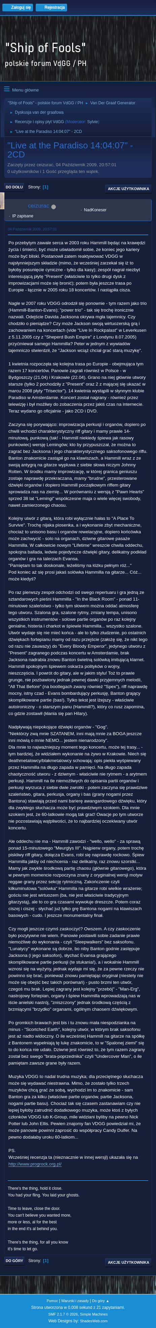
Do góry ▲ (100, 1301)
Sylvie (92, 121)
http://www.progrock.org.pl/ (35, 1164)
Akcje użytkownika (128, 189)
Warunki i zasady (75, 1301)
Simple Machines (94, 1314)
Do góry (14, 1261)
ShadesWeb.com (93, 1321)
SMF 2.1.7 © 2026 (63, 1314)
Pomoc (52, 1301)
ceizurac (38, 206)
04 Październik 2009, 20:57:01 (32, 229)
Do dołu (14, 187)
